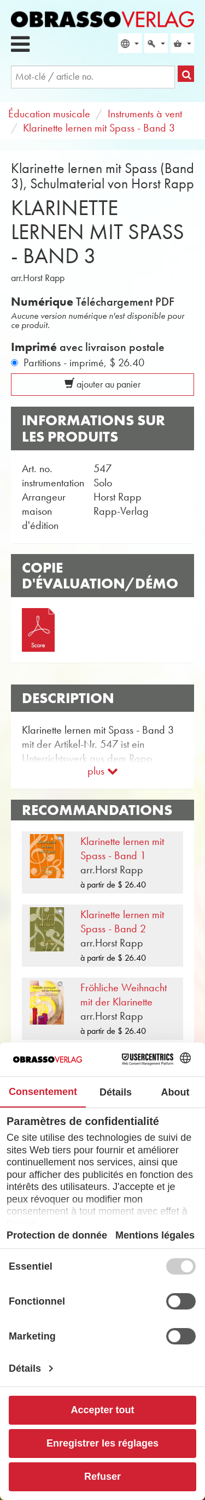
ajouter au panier (102, 384)
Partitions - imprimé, (84, 362)
